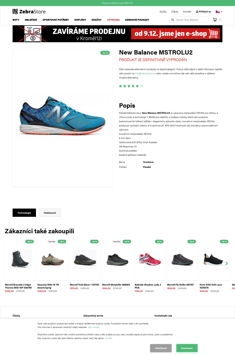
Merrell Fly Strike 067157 (180, 284)
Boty (16, 19)
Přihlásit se (203, 11)
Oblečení (31, 19)
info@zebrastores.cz (145, 73)
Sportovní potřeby (56, 19)
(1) (141, 86)
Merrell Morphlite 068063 (116, 284)
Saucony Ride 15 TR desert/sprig (48, 286)
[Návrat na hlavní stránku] (29, 11)
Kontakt (187, 11)
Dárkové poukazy (137, 19)
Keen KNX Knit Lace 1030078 (211, 286)
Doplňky (80, 19)
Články (174, 11)
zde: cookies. (94, 327)
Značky (97, 19)
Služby (163, 11)
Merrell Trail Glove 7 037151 (84, 284)
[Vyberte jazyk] (219, 11)
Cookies (108, 338)
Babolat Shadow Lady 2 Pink (148, 286)
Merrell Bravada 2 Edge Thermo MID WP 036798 (18, 286)
